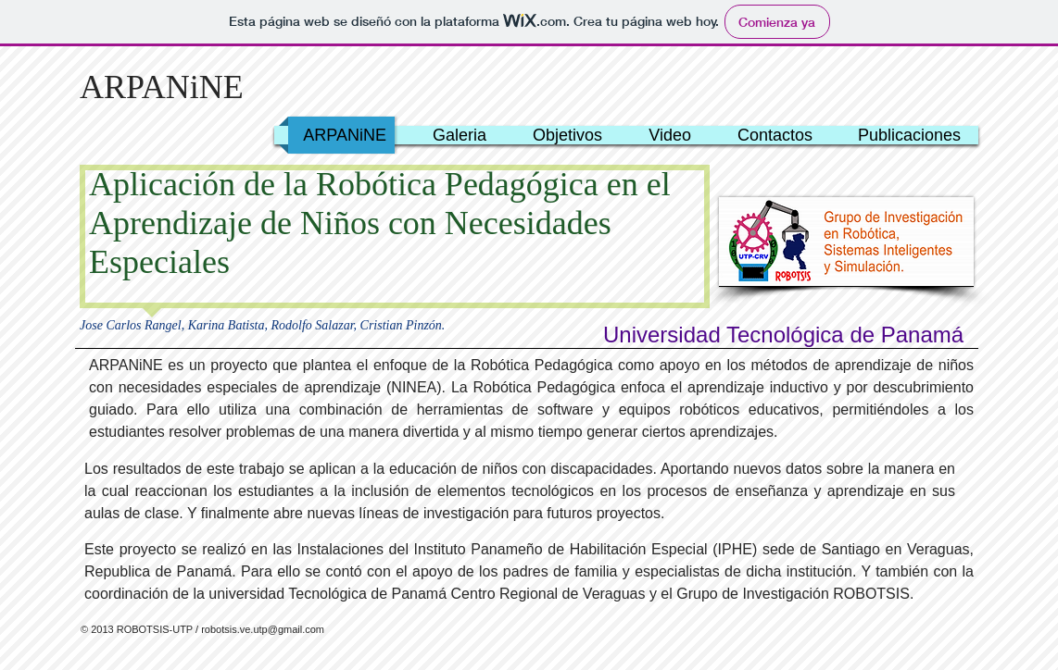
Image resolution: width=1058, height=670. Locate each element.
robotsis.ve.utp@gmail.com (262, 629)
